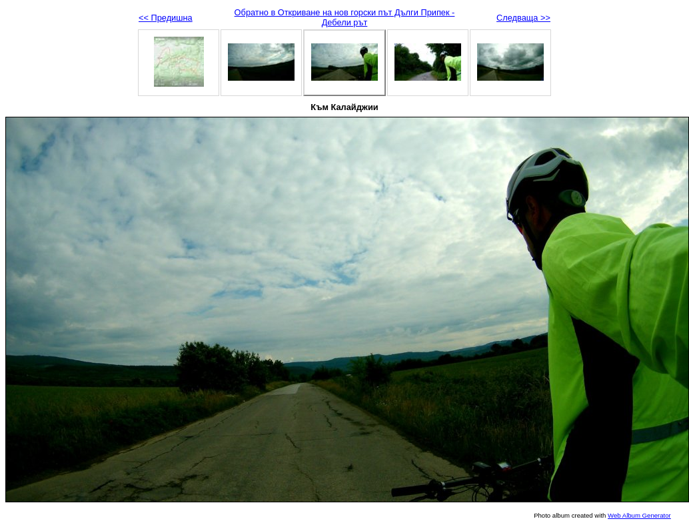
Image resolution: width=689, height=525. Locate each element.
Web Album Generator (639, 515)
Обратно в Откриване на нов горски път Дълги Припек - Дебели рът (345, 17)
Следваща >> (523, 18)
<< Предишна (166, 18)
